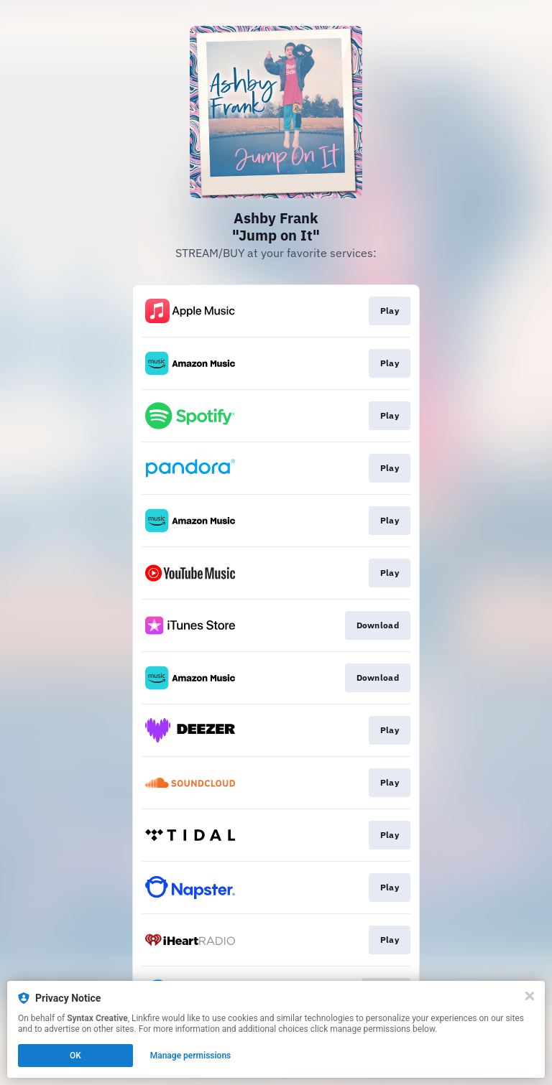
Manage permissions (190, 1056)
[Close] (529, 995)
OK (75, 1056)
